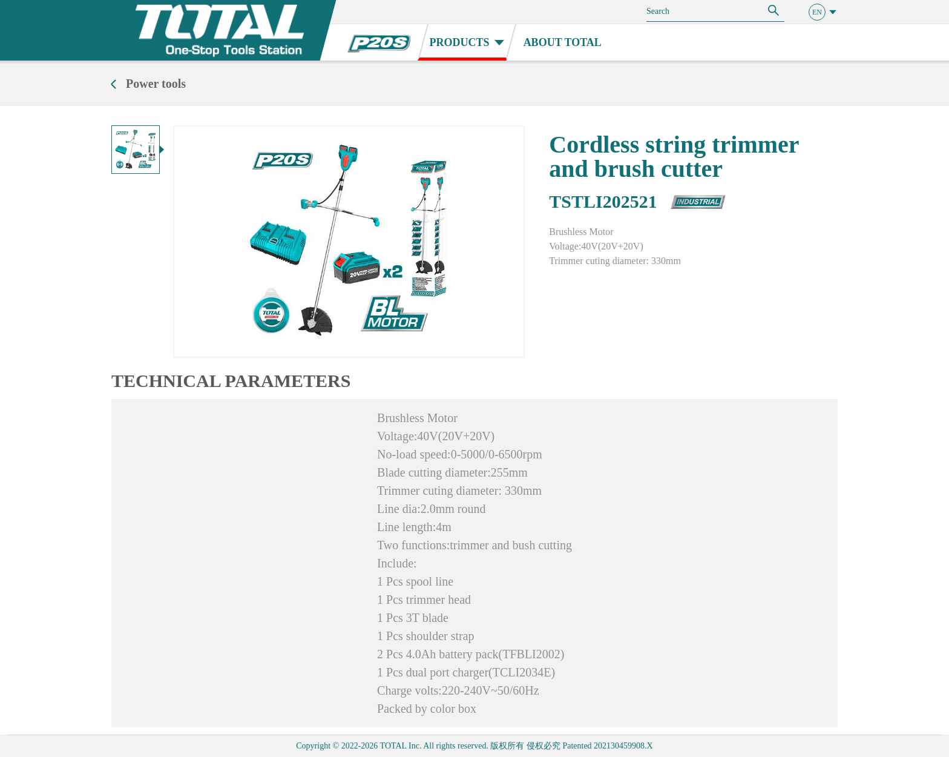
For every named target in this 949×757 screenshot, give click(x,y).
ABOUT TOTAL (563, 42)
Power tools (156, 83)
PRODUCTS (467, 42)
